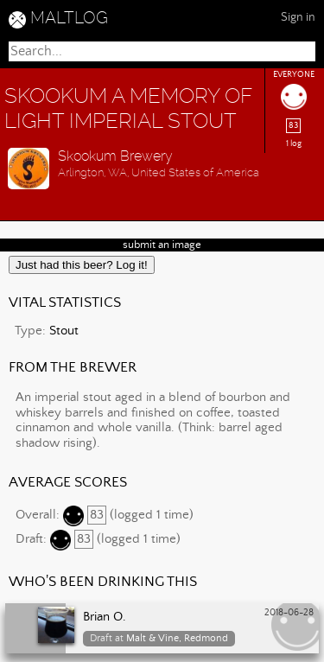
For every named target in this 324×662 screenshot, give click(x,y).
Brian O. (104, 617)
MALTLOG (69, 18)
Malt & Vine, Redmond (177, 638)
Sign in (298, 17)
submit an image (162, 245)
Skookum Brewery (115, 156)
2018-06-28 (289, 613)
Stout (64, 331)
